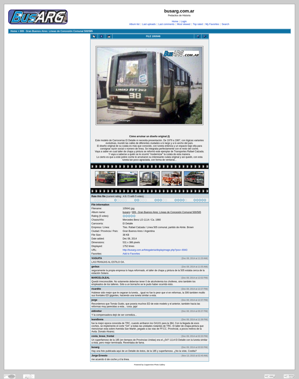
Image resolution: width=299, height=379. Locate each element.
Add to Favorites (131, 253)
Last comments (166, 24)
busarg (126, 212)
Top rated (198, 24)
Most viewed (183, 24)
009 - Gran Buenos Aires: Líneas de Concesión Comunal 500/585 (56, 31)
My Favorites (212, 24)
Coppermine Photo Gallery (154, 365)
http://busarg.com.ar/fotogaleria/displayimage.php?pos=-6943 (155, 250)
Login (183, 21)
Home (175, 21)
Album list (134, 24)
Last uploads (149, 24)
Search (225, 24)
